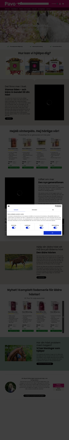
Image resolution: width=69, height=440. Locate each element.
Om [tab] (53, 209)
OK (52, 232)
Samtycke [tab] (16, 209)
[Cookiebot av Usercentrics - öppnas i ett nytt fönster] (56, 206)
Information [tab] (34, 209)
